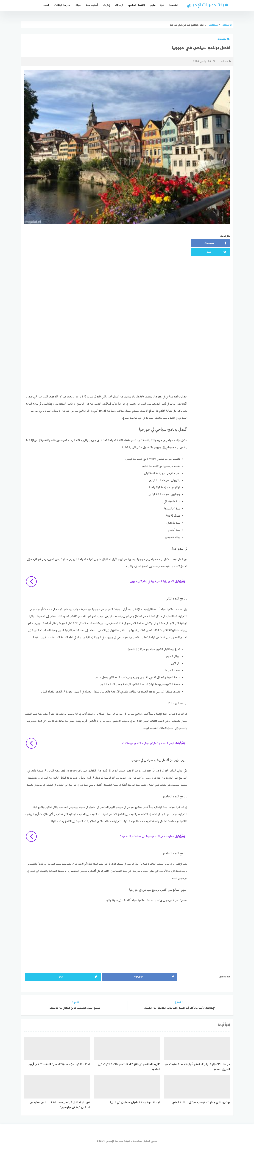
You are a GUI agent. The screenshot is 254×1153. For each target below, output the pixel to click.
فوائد (78, 5)
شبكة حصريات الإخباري (207, 5)
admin (226, 61)
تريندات (119, 5)
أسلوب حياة (92, 5)
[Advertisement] (105, 256)
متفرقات (223, 39)
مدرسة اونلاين (62, 5)
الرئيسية (173, 5)
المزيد (46, 5)
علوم (152, 5)
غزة (162, 5)
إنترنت (106, 5)
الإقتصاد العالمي (136, 5)
